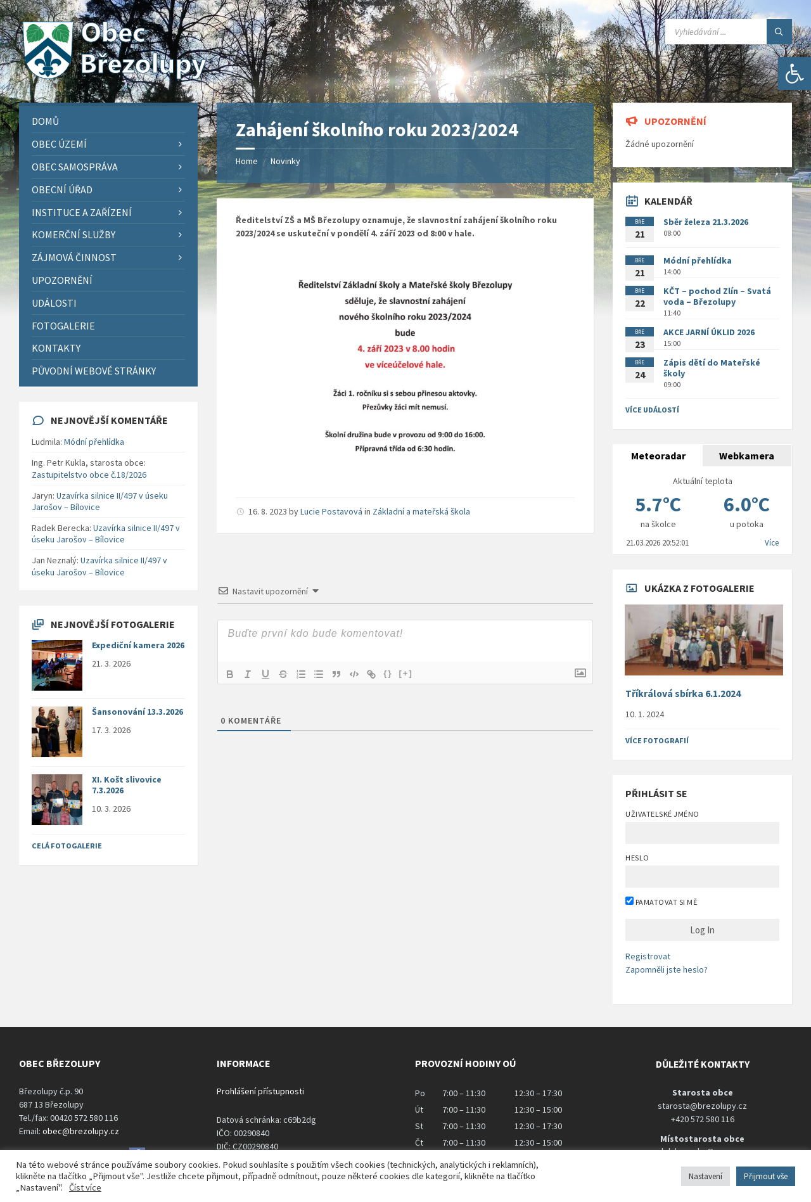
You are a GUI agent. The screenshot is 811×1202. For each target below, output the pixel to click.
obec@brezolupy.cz (80, 1131)
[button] (794, 73)
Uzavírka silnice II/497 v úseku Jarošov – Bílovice (100, 501)
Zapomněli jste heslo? (666, 969)
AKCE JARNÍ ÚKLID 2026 (709, 332)
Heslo (637, 857)
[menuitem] (108, 121)
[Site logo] (114, 78)
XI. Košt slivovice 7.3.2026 (127, 785)
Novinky (285, 161)
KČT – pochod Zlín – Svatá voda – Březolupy (717, 296)
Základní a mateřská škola (421, 511)
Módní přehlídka (94, 441)
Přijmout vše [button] (766, 1176)
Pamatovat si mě (661, 902)
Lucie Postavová (331, 511)
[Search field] (728, 31)
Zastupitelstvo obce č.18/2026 (89, 474)
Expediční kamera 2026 (138, 645)
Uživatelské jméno (662, 814)
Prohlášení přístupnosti (260, 1091)
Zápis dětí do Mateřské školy (711, 368)
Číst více (85, 1187)
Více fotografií (657, 740)
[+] (407, 673)
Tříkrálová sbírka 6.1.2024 (683, 693)
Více (772, 542)
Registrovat (647, 956)
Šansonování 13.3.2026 (137, 711)
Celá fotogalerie (67, 845)
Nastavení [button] (705, 1176)
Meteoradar (658, 455)
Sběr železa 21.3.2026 (705, 221)
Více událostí (652, 409)
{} (388, 673)
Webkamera (746, 455)
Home (247, 161)
